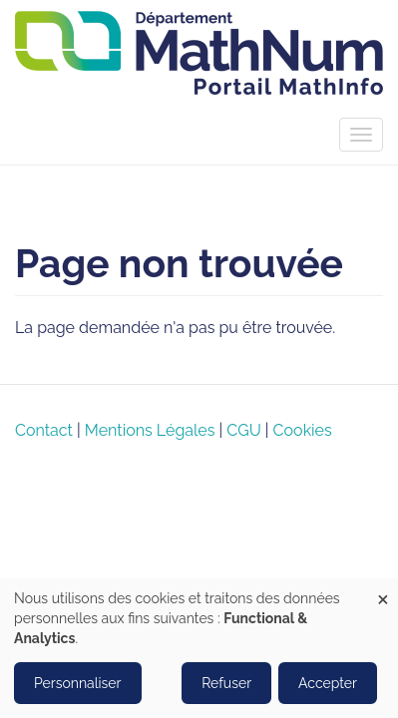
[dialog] (199, 648)
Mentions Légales (150, 430)
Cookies (302, 430)
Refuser (226, 683)
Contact (44, 430)
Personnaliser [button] (78, 683)
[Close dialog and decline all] (383, 590)
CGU (243, 430)
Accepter (327, 683)
